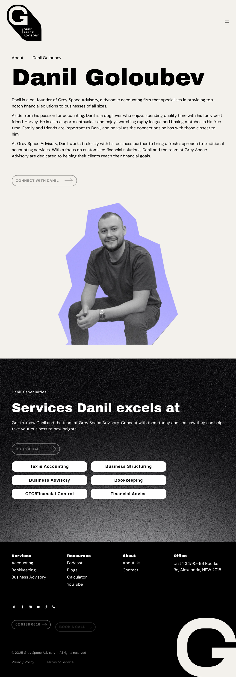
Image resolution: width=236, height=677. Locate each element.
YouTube (75, 584)
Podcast (75, 563)
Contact (130, 570)
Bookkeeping (24, 570)
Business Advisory (29, 577)
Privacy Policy (23, 662)
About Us (131, 563)
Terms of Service (60, 662)
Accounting (22, 563)
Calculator (77, 577)
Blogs (72, 570)
